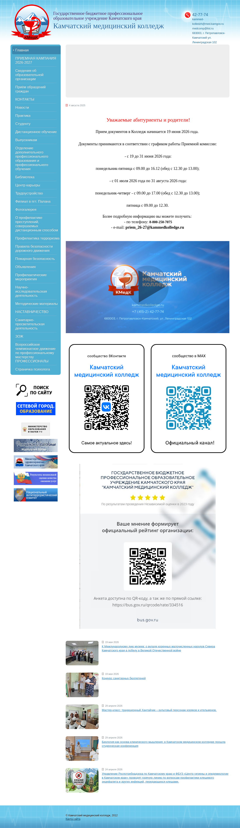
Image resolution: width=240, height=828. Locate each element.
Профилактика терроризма (37, 238)
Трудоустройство (29, 193)
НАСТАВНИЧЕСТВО (31, 312)
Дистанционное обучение (36, 132)
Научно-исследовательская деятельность (31, 291)
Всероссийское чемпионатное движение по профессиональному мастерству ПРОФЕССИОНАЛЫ (35, 353)
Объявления (25, 267)
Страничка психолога (32, 369)
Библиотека (24, 177)
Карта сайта (73, 819)
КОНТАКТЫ (24, 99)
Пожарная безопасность (35, 258)
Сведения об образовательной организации (29, 75)
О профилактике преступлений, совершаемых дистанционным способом (36, 224)
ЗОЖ (19, 336)
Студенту (22, 124)
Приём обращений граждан (30, 89)
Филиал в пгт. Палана (32, 201)
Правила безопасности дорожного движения (34, 248)
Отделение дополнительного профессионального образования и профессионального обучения (31, 158)
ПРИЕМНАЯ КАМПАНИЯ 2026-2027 (35, 60)
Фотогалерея (25, 209)
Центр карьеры (27, 185)
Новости (22, 107)
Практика (22, 115)
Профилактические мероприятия (31, 277)
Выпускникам (26, 140)
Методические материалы (36, 303)
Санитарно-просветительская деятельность (30, 324)
